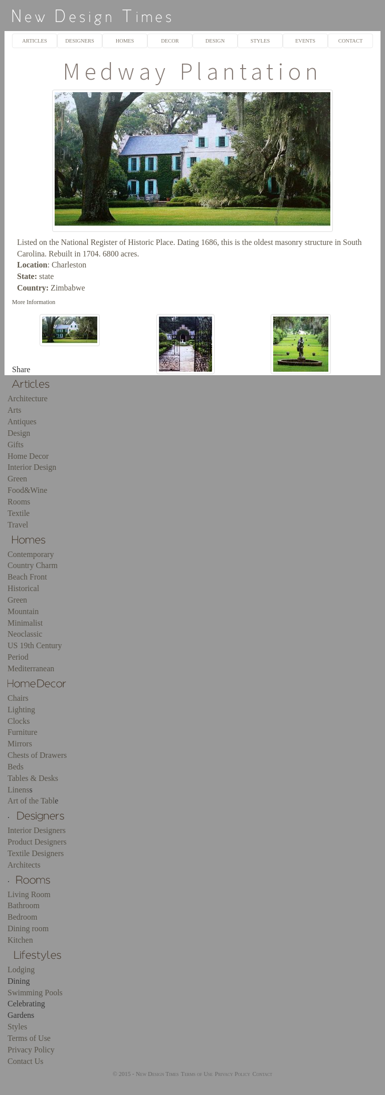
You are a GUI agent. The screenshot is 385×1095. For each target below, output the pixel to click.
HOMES (125, 41)
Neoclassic (25, 634)
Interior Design (32, 467)
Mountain (23, 611)
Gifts (16, 444)
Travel (18, 524)
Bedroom (23, 917)
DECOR (170, 41)
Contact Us (26, 1061)
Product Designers (37, 842)
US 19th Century (35, 645)
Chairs (18, 698)
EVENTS (305, 41)
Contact (262, 1073)
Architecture (28, 398)
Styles (17, 1026)
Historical (23, 588)
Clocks (19, 721)
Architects (24, 865)
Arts (15, 410)
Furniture (23, 732)
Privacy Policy (31, 1049)
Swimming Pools (35, 992)
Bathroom (24, 905)
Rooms (19, 501)
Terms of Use (29, 1038)
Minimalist (25, 623)
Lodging (21, 969)
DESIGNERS (79, 41)
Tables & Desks (33, 778)
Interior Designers (37, 830)
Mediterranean (31, 668)
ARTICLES (34, 41)
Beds (16, 766)
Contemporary (31, 554)
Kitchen (20, 940)
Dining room (28, 928)
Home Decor (28, 456)
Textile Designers (36, 853)
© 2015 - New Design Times (146, 1073)
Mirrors (20, 743)
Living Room (29, 894)
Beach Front (27, 577)
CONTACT (350, 41)
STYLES (260, 41)
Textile (19, 513)
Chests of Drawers (37, 755)
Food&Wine (27, 490)
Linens (19, 789)
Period (18, 657)
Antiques (22, 421)
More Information (33, 302)
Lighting (21, 709)
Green (17, 478)
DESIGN (215, 41)
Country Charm (33, 565)
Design (19, 433)
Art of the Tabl (31, 800)
